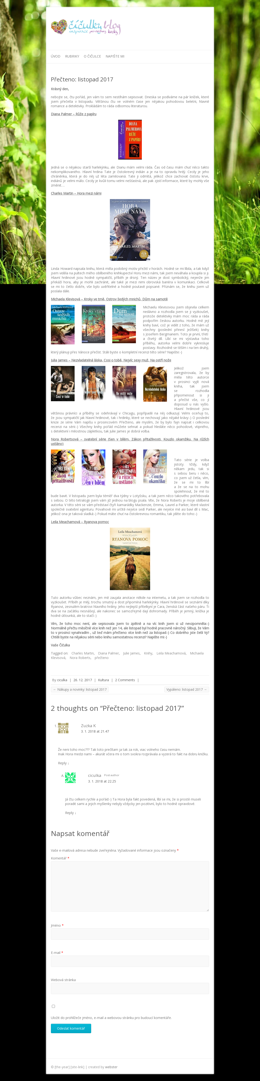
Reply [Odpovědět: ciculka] (70, 812)
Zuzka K (88, 725)
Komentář (60, 858)
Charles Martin (83, 653)
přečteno (102, 657)
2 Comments (125, 680)
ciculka (62, 680)
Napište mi (115, 56)
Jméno (57, 925)
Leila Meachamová (171, 653)
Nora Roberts (80, 657)
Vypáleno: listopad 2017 (186, 689)
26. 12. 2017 (82, 680)
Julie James (131, 653)
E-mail (57, 952)
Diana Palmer (108, 653)
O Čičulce (92, 56)
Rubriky (72, 56)
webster (111, 1067)
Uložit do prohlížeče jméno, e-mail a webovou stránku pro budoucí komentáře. (111, 1017)
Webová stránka (63, 980)
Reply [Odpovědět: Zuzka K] (63, 763)
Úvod (55, 56)
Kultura (103, 680)
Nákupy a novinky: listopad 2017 (80, 689)
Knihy (148, 653)
